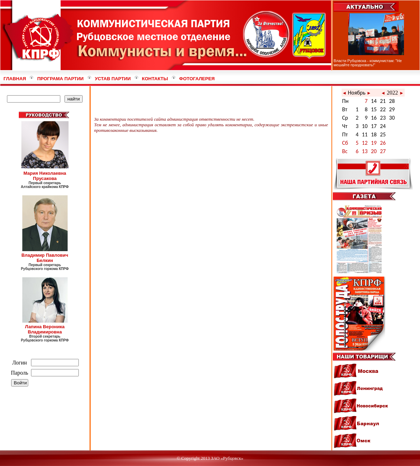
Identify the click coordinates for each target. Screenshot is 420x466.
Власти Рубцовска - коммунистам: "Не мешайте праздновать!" (368, 63)
